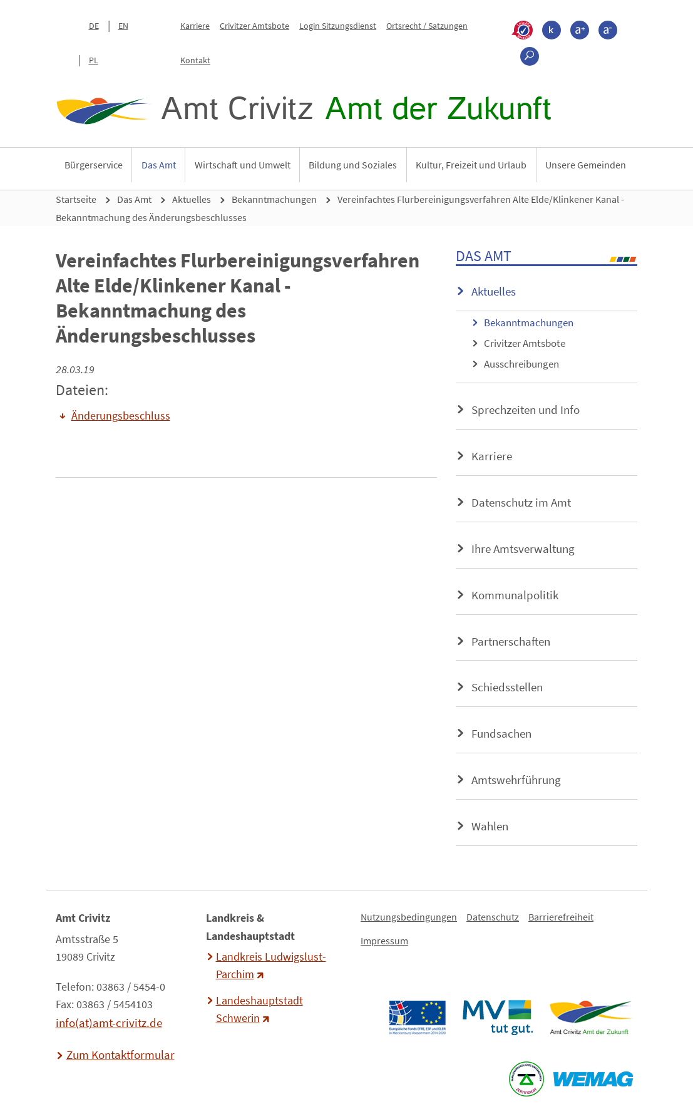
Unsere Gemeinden (585, 164)
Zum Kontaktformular (120, 1054)
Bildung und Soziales (353, 164)
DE (94, 25)
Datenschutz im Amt (521, 502)
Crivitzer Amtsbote (254, 25)
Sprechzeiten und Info (525, 409)
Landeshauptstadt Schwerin (259, 1009)
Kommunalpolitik (514, 594)
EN (123, 25)
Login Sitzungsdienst (337, 25)
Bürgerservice (93, 164)
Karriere (195, 25)
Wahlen (489, 825)
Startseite (76, 199)
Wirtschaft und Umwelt (242, 164)
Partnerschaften (510, 641)
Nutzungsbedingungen (409, 917)
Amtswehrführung (516, 779)
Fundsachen (501, 733)
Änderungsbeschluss (120, 416)
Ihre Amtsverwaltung (523, 548)
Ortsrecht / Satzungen (427, 25)
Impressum (384, 940)
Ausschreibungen (521, 364)
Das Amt (158, 164)
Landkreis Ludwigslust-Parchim (271, 965)
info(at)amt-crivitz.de (109, 1022)
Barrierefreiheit (560, 917)
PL (93, 60)
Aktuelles (191, 199)
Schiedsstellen (507, 686)
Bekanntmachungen (274, 199)
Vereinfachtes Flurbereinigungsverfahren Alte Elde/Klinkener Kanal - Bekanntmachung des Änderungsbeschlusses (340, 208)
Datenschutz (492, 917)
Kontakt (195, 60)
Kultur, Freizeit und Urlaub (471, 164)
